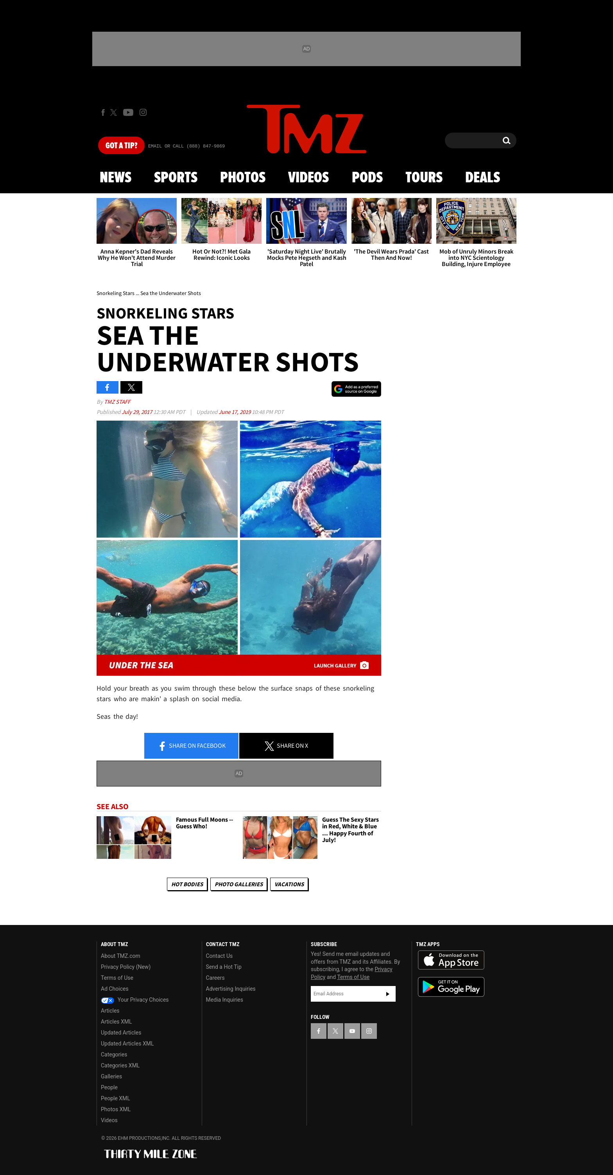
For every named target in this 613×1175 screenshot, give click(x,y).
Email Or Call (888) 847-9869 (186, 146)
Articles (110, 1011)
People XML (115, 1098)
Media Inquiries (224, 1000)
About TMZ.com (120, 956)
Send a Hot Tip (224, 967)
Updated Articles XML (127, 1043)
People (109, 1087)
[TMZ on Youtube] (128, 112)
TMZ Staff (117, 401)
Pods (367, 178)
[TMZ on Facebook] (103, 112)
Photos (242, 178)
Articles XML (116, 1021)
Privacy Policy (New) (126, 967)
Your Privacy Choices (135, 1000)
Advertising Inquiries (231, 989)
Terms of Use (117, 978)
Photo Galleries (239, 884)
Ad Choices (115, 989)
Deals (482, 178)
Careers (215, 978)
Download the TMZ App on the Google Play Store (451, 987)
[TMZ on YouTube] (352, 1031)
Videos (308, 178)
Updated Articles (121, 1032)
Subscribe (388, 994)
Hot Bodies (187, 884)
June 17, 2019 (235, 412)
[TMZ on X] (114, 112)
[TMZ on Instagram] (143, 112)
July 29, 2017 (137, 412)
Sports (175, 178)
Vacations (289, 884)
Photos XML (116, 1109)
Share (192, 746)
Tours (424, 178)
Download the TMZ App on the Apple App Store (451, 960)
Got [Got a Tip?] (121, 146)
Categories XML (120, 1065)
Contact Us (219, 956)
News (115, 178)
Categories (114, 1054)
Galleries (111, 1076)
